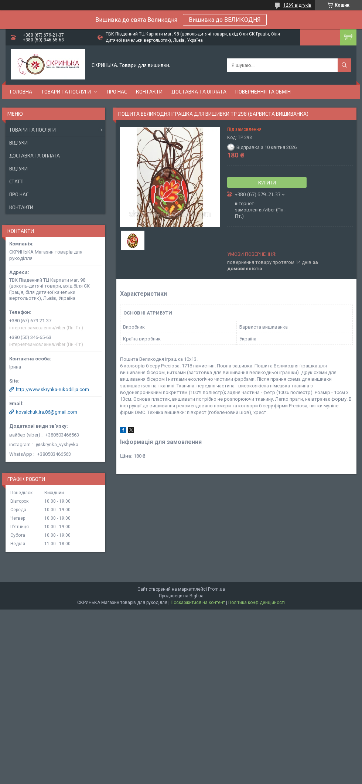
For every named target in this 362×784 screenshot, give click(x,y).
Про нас (117, 91)
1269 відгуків (297, 5)
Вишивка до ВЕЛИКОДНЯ (225, 19)
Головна (21, 91)
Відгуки (18, 143)
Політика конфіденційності (256, 602)
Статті (16, 181)
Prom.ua (216, 589)
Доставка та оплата (198, 91)
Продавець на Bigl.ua (181, 595)
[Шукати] (344, 65)
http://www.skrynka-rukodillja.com (52, 389)
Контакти (149, 91)
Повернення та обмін (263, 91)
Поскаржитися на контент (198, 602)
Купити (267, 183)
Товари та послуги (66, 91)
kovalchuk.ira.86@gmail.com (46, 412)
